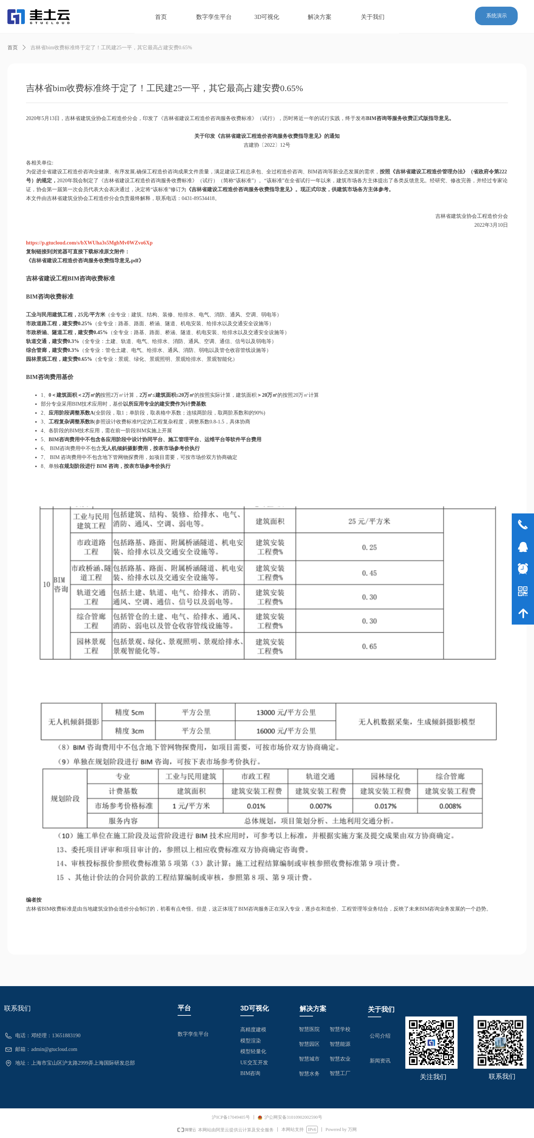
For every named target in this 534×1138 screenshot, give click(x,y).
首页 (12, 47)
